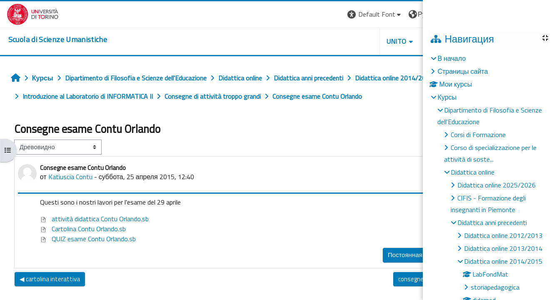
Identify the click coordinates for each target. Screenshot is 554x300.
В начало (451, 58)
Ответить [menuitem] (412, 253)
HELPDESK (389, 41)
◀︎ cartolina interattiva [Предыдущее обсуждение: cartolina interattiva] (47, 279)
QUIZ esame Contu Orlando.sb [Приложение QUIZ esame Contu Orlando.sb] (85, 239)
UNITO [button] (342, 41)
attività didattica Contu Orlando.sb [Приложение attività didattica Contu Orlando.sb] (91, 219)
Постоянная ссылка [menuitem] (357, 255)
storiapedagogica (495, 287)
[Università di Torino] (26, 13)
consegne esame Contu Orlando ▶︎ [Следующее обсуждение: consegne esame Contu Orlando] (385, 279)
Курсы (447, 97)
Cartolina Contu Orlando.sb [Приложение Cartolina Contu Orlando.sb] (80, 229)
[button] (320, 14)
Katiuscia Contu (68, 177)
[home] (51, 39)
